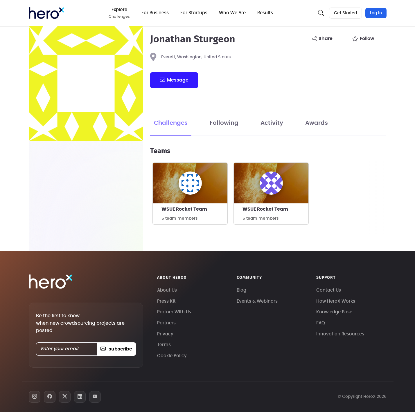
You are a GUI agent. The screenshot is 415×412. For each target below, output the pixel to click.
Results (266, 13)
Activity (272, 123)
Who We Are (233, 13)
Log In (376, 13)
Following (224, 123)
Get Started (345, 13)
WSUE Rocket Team (184, 209)
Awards (316, 123)
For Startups (194, 13)
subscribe (116, 349)
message (174, 79)
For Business (155, 13)
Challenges (171, 123)
